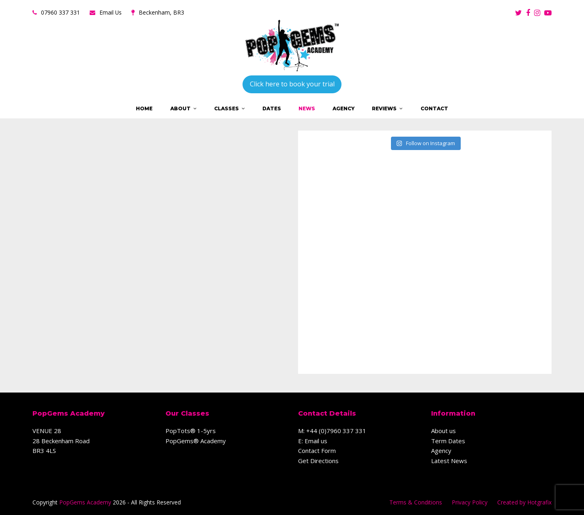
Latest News (449, 461)
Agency (441, 450)
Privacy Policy (469, 502)
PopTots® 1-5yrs (190, 431)
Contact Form (317, 450)
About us (443, 431)
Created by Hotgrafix (524, 502)
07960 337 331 (60, 12)
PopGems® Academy (195, 441)
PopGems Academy (85, 502)
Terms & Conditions (415, 502)
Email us (316, 441)
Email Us (110, 12)
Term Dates (448, 441)
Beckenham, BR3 (161, 12)
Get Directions (318, 461)
